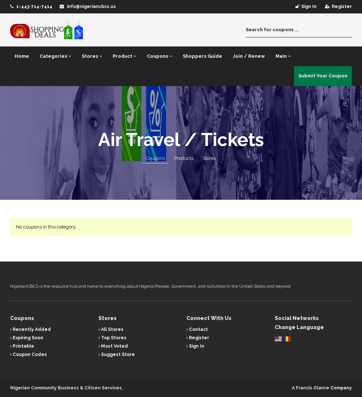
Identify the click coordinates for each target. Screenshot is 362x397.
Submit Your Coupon (322, 75)
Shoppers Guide (202, 56)
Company (341, 387)
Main (283, 56)
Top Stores (112, 337)
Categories (55, 56)
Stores (92, 56)
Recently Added (30, 329)
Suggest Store (116, 354)
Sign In (195, 346)
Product (124, 56)
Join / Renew (249, 56)
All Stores (111, 329)
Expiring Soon (26, 337)
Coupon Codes (28, 354)
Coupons (159, 56)
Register (197, 337)
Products (183, 158)
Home (22, 56)
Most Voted (113, 346)
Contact (197, 329)
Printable (22, 346)
